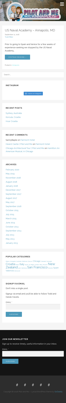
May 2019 (10, 173)
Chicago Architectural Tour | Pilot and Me (25, 148)
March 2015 (11, 218)
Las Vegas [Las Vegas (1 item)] (31, 264)
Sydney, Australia (14, 113)
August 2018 (11, 182)
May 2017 (10, 202)
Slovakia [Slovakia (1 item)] (50, 268)
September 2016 (13, 206)
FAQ (33, 385)
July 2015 (10, 214)
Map (25, 385)
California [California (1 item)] (24, 261)
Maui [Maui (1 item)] (41, 264)
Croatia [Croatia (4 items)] (10, 264)
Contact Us (49, 385)
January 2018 (12, 186)
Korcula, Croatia (13, 117)
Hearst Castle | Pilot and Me (19, 144)
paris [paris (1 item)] (19, 268)
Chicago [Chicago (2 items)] (36, 261)
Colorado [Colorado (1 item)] (43, 261)
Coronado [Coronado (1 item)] (49, 261)
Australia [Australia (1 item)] (18, 261)
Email (9, 302)
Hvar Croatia (12, 121)
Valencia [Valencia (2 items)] (10, 270)
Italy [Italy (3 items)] (22, 264)
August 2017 (11, 198)
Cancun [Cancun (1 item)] (30, 261)
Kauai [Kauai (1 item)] (26, 264)
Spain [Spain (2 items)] (56, 268)
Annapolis (15, 65)
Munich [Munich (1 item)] (45, 264)
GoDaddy (58, 392)
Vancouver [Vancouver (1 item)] (17, 271)
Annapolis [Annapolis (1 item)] (13, 261)
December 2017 (13, 190)
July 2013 (10, 235)
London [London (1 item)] (37, 264)
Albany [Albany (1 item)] (8, 261)
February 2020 (12, 169)
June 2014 (10, 222)
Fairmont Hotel (28, 140)
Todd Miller (9, 37)
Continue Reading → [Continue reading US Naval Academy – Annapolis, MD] (17, 57)
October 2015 (12, 210)
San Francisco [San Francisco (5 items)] (37, 267)
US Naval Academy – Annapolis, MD (30, 30)
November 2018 (13, 178)
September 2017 (13, 194)
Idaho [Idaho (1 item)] (17, 264)
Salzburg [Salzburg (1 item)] (24, 268)
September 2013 (13, 231)
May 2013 (10, 239)
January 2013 (12, 243)
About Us (41, 385)
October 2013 (12, 227)
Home (17, 385)
